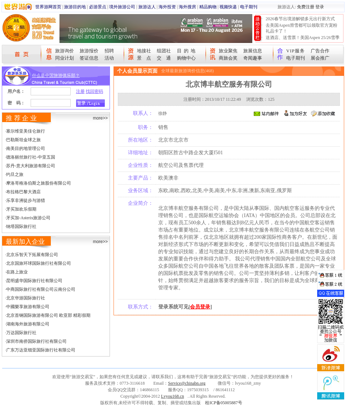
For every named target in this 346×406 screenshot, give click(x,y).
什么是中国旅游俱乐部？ (56, 75)
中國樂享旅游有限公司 (27, 306)
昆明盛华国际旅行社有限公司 (34, 280)
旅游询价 (64, 50)
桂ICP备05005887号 (223, 402)
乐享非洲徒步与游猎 (25, 200)
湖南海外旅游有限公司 (27, 324)
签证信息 (89, 58)
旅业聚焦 (228, 50)
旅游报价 (89, 50)
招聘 (109, 50)
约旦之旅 (14, 174)
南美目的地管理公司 (25, 148)
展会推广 (320, 58)
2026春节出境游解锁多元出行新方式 (300, 18)
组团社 (164, 50)
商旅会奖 (228, 58)
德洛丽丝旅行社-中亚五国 (30, 157)
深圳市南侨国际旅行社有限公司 (36, 341)
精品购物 (208, 6)
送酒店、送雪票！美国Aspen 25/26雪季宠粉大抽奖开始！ (303, 40)
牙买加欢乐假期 (21, 209)
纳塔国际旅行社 (21, 226)
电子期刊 (248, 6)
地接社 (144, 50)
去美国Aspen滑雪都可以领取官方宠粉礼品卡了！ (301, 28)
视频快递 (228, 6)
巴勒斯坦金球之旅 (23, 139)
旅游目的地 (75, 6)
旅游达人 (147, 6)
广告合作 (320, 50)
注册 (80, 91)
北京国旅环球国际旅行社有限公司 (38, 263)
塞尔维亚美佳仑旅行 (25, 131)
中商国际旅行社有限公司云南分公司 (40, 289)
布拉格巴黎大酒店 (23, 191)
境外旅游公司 (122, 6)
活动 (109, 58)
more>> (100, 118)
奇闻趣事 (252, 58)
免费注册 (305, 6)
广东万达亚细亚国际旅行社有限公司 (40, 350)
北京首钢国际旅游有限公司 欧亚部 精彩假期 (48, 315)
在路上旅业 (17, 272)
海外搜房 (187, 6)
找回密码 (94, 91)
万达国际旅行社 (21, 332)
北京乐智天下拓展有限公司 (32, 254)
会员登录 (200, 307)
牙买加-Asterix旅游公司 (28, 217)
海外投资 (167, 6)
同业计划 (64, 58)
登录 (319, 6)
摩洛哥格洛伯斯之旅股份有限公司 (38, 183)
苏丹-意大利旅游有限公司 (30, 165)
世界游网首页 (48, 6)
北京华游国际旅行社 (25, 298)
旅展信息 (252, 50)
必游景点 (97, 6)
